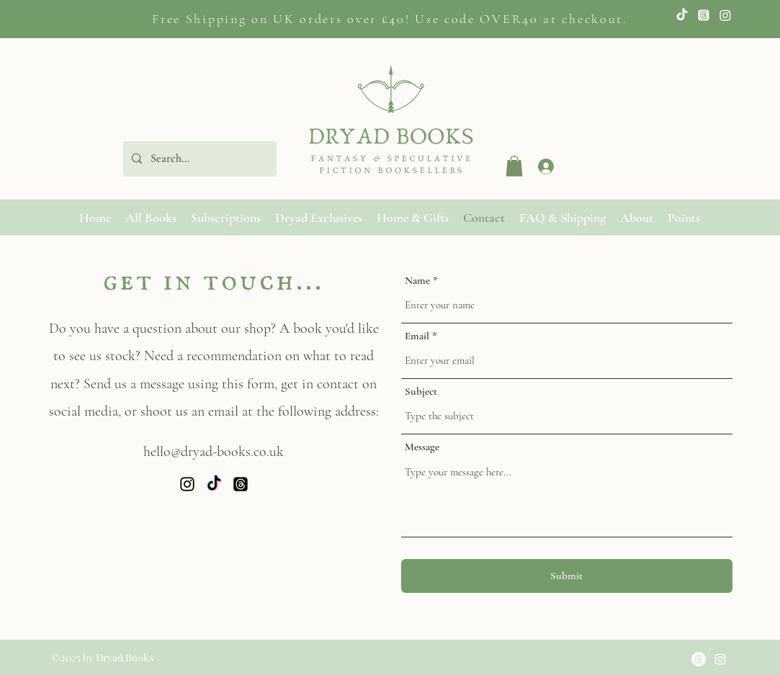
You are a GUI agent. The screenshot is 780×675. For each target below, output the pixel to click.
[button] (514, 166)
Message (422, 447)
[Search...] (198, 158)
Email (417, 336)
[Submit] (566, 576)
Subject (421, 391)
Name (417, 280)
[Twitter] (703, 15)
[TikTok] (682, 15)
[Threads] (240, 484)
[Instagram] (725, 15)
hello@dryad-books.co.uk (213, 451)
